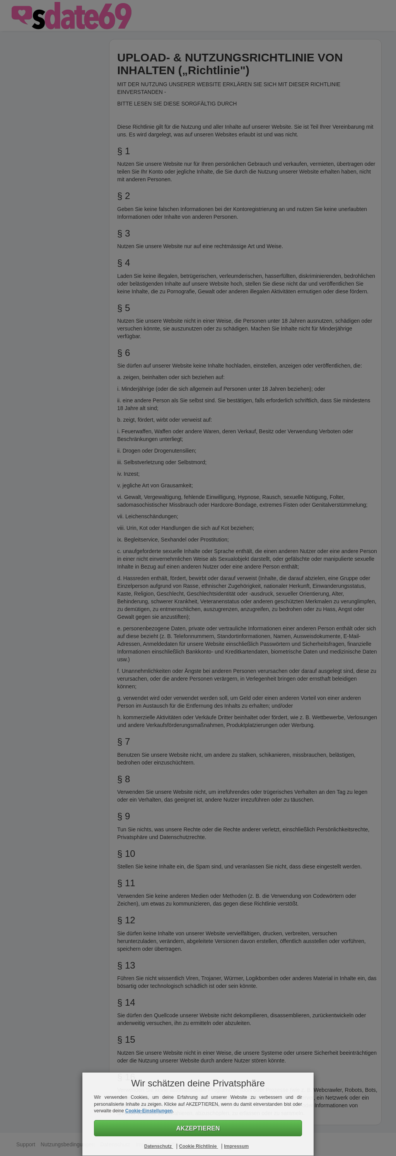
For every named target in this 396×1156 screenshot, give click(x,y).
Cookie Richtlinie (198, 1146)
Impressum (236, 1146)
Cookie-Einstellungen (149, 1110)
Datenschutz (158, 1146)
